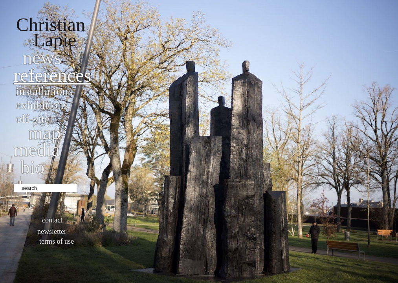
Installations (44, 91)
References (52, 75)
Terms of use (56, 241)
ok (83, 187)
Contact (52, 220)
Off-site (33, 118)
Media (37, 149)
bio (32, 167)
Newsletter (51, 231)
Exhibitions (42, 104)
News (42, 57)
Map (44, 132)
